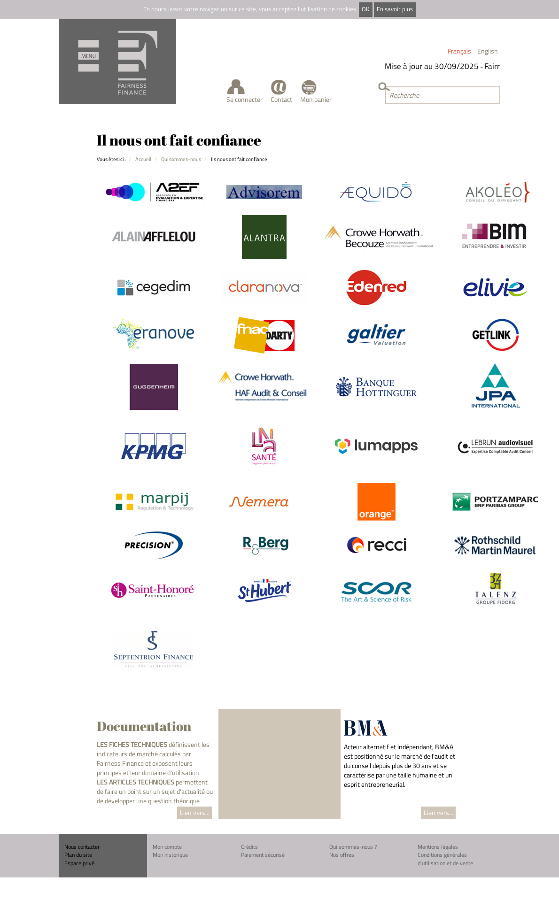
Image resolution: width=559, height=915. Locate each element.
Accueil (143, 159)
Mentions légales (438, 846)
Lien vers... (195, 812)
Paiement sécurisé (263, 854)
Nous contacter (82, 846)
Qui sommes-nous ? (353, 846)
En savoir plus (395, 9)
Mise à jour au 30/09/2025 (433, 66)
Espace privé (79, 863)
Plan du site (78, 854)
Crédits (249, 846)
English (487, 51)
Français (459, 51)
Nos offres (341, 854)
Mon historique (170, 854)
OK (365, 9)
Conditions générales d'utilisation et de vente (445, 859)
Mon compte (167, 846)
